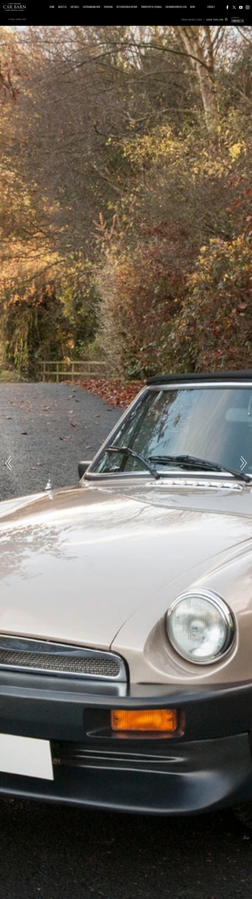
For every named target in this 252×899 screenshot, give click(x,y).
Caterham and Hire (91, 7)
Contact (211, 7)
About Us (62, 7)
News (192, 7)
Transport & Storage (151, 7)
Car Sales (74, 7)
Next (243, 463)
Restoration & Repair (126, 7)
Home (52, 7)
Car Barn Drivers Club (176, 7)
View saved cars (191, 19)
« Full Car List (17, 19)
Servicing (108, 7)
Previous (8, 463)
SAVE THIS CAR (217, 19)
